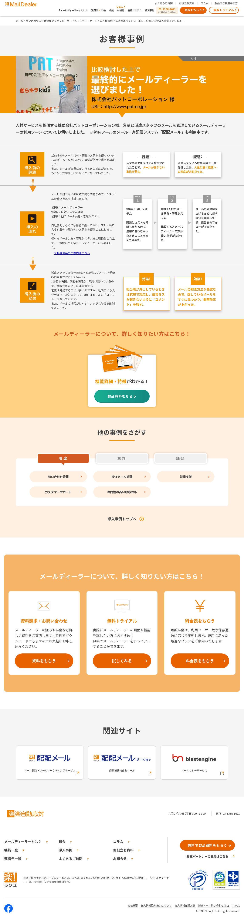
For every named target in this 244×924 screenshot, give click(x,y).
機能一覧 (11, 850)
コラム (204, 3)
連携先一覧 (12, 858)
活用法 (94, 10)
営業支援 (186, 476)
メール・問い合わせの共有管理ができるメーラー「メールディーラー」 (56, 20)
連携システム (135, 10)
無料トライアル (224, 10)
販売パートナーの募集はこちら (207, 856)
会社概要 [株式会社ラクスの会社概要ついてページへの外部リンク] (133, 905)
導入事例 (149, 10)
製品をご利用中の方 (226, 3)
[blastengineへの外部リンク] (194, 763)
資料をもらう (193, 10)
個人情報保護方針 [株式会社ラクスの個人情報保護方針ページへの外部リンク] (185, 905)
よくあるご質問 (164, 3)
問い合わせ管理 (58, 476)
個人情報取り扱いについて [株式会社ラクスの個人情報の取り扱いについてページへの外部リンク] (156, 905)
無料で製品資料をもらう (207, 845)
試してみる (122, 660)
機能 (111, 10)
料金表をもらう (200, 660)
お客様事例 (106, 20)
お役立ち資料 (186, 3)
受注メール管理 (122, 476)
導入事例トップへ (122, 518)
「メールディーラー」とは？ (73, 10)
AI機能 (120, 10)
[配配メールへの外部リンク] (50, 763)
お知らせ (120, 858)
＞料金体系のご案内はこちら (72, 253)
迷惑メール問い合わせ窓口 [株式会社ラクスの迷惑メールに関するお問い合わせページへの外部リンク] (213, 905)
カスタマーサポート (58, 492)
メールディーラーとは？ (22, 841)
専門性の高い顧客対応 (122, 492)
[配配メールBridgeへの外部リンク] (122, 763)
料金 (103, 10)
